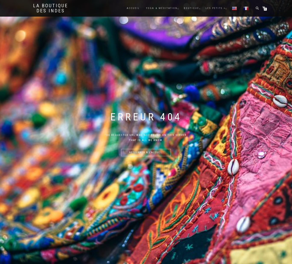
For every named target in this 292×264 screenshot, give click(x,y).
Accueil (133, 8)
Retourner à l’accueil (146, 152)
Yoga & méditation (161, 8)
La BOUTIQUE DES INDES (50, 8)
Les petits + (215, 8)
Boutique (191, 8)
